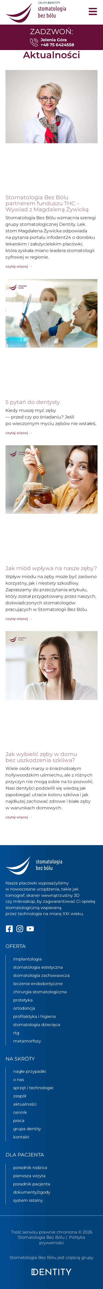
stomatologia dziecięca (36, 1024)
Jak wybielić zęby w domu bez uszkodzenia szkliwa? (41, 757)
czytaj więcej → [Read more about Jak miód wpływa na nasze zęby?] (18, 619)
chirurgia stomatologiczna (40, 991)
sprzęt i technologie (33, 1087)
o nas (18, 1079)
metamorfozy (27, 1040)
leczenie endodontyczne (38, 983)
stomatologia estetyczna (38, 966)
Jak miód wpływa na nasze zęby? (51, 568)
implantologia (27, 958)
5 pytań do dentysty (32, 402)
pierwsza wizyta (29, 1175)
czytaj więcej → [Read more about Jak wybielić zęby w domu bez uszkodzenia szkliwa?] (18, 817)
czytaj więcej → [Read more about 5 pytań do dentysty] (18, 433)
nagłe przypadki (29, 1071)
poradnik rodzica (30, 1167)
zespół (19, 1095)
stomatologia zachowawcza (41, 975)
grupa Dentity (27, 1128)
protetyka (23, 999)
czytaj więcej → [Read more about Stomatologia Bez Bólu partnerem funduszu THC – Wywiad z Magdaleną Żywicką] (18, 266)
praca (18, 1120)
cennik (20, 1112)
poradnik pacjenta (31, 1184)
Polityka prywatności (62, 1240)
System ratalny (28, 1200)
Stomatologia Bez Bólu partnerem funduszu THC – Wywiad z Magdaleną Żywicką (47, 203)
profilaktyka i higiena (34, 1016)
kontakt (21, 1136)
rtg (16, 1032)
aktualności (25, 1104)
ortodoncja (24, 1007)
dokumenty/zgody (31, 1192)
